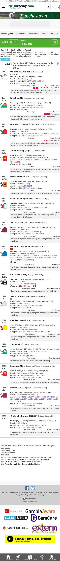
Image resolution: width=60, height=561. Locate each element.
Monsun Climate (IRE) (20, 177)
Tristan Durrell (55, 138)
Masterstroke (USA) (17, 227)
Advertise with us (14, 492)
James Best (55, 264)
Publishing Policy (26, 495)
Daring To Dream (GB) (20, 246)
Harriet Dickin (30, 264)
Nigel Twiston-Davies (27, 85)
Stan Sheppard (54, 358)
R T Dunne (56, 310)
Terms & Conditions (35, 492)
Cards (18, 557)
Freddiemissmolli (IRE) (20, 320)
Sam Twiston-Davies (52, 85)
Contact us (24, 492)
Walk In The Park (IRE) (18, 203)
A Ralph (32, 166)
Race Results (34, 34)
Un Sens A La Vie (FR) (20, 72)
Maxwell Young (29, 430)
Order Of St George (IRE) (19, 325)
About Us (4, 492)
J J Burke (56, 166)
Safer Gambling (39, 495)
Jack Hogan (55, 190)
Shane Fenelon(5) (53, 380)
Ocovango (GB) (15, 421)
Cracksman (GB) (16, 392)
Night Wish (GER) (16, 155)
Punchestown (20, 34)
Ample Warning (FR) (19, 151)
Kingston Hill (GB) (16, 129)
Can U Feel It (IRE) (18, 274)
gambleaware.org (30, 498)
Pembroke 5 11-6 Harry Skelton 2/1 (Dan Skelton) (22, 464)
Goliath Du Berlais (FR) (18, 349)
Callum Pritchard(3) (53, 288)
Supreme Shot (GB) (19, 222)
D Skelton (31, 138)
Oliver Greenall (29, 212)
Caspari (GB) (16, 388)
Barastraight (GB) (16, 103)
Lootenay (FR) (16, 366)
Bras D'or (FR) (16, 98)
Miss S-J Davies (29, 380)
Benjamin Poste (54, 334)
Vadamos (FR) (15, 181)
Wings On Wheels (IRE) (21, 296)
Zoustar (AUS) (15, 251)
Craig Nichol (55, 236)
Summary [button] (5, 59)
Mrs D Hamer (30, 334)
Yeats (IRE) (14, 279)
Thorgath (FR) (16, 344)
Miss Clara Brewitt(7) (52, 430)
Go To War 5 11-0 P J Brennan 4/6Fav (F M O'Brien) (23, 462)
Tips (42, 557)
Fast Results (52, 557)
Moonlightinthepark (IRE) (21, 198)
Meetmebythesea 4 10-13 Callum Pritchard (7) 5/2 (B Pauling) (27, 459)
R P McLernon (54, 112)
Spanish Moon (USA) (17, 371)
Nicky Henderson (29, 406)
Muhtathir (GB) (15, 76)
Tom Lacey (31, 358)
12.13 (13, 42)
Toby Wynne (55, 212)
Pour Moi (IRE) (15, 301)
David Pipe (31, 112)
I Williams (31, 310)
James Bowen (55, 406)
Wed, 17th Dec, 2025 (50, 34)
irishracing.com (7, 34)
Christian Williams (28, 288)
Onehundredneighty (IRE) (22, 416)
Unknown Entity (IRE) (20, 124)
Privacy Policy (47, 492)
